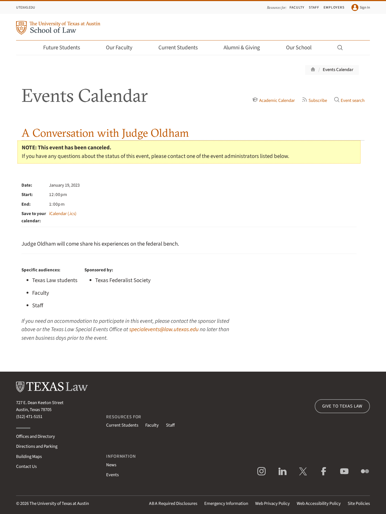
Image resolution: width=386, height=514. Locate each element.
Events (112, 475)
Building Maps (29, 456)
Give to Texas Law (342, 406)
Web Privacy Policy (272, 503)
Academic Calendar (273, 100)
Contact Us (26, 466)
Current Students (181, 47)
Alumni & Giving (245, 47)
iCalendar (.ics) (62, 213)
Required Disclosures (173, 503)
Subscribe (314, 100)
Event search (349, 100)
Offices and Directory (35, 436)
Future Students (65, 47)
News (111, 465)
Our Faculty (123, 47)
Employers (334, 7)
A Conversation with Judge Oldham (105, 133)
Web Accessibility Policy (319, 503)
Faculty (297, 7)
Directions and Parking (36, 446)
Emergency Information (226, 503)
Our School (302, 47)
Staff (314, 7)
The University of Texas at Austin (59, 503)
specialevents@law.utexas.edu (164, 329)
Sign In (360, 7)
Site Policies (359, 503)
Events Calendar (338, 69)
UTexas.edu (25, 7)
